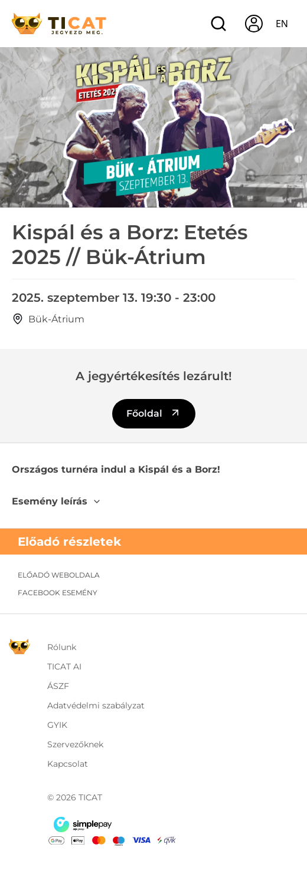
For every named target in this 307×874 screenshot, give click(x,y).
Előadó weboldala (59, 574)
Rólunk (61, 647)
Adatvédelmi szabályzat (96, 705)
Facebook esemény (57, 592)
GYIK (57, 725)
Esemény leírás (57, 501)
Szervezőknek (75, 744)
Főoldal (153, 413)
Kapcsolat (67, 763)
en (282, 23)
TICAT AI (64, 666)
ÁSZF (58, 686)
